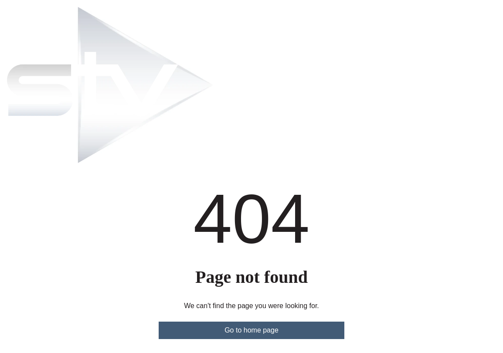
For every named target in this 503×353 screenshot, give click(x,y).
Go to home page (251, 330)
